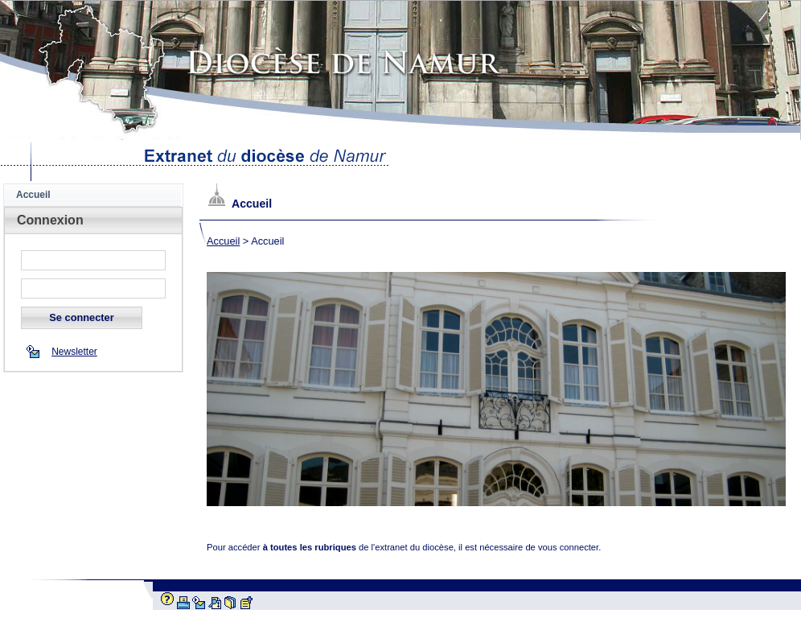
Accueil (223, 241)
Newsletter (74, 351)
